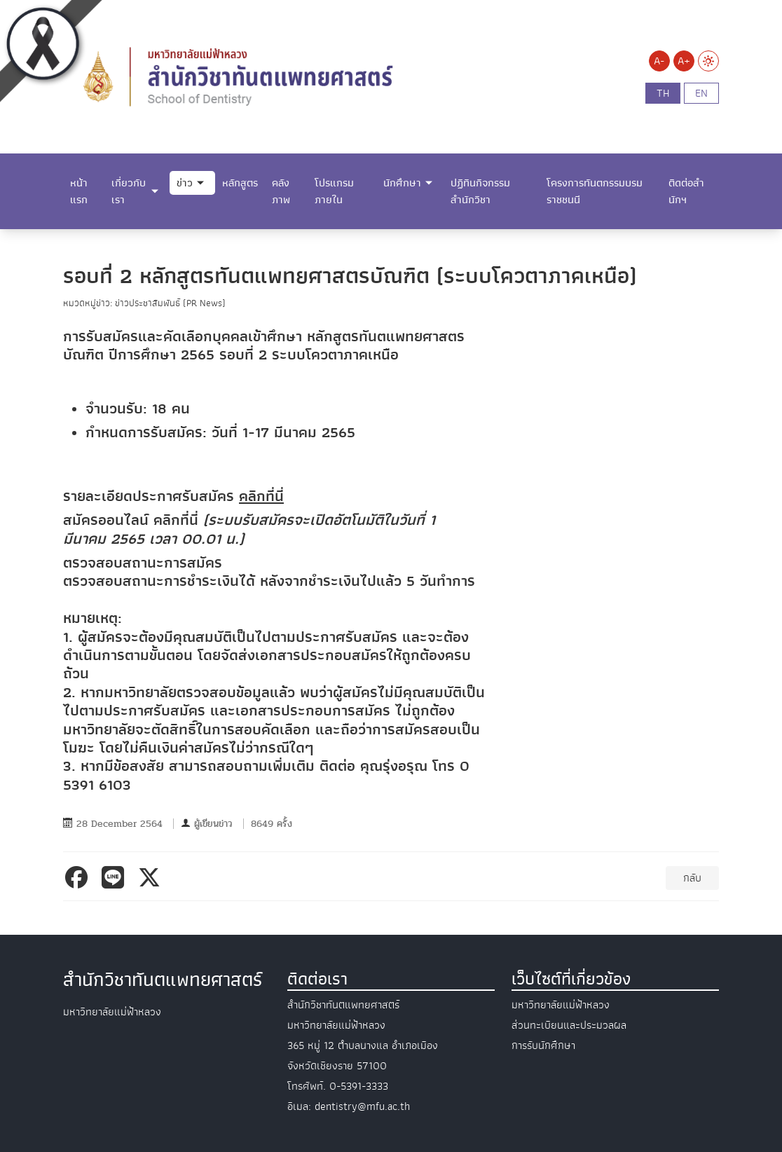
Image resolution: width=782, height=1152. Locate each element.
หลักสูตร (240, 182)
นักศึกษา (402, 182)
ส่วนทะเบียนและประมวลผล (569, 1025)
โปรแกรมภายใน (334, 191)
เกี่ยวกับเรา (128, 191)
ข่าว (185, 182)
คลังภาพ (281, 191)
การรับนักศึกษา (543, 1045)
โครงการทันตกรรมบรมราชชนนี (595, 191)
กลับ (692, 878)
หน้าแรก (79, 191)
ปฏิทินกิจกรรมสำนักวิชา (480, 191)
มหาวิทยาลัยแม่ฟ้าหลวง (561, 1004)
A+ (684, 61)
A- (659, 61)
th (663, 93)
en (701, 93)
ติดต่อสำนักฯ (686, 191)
